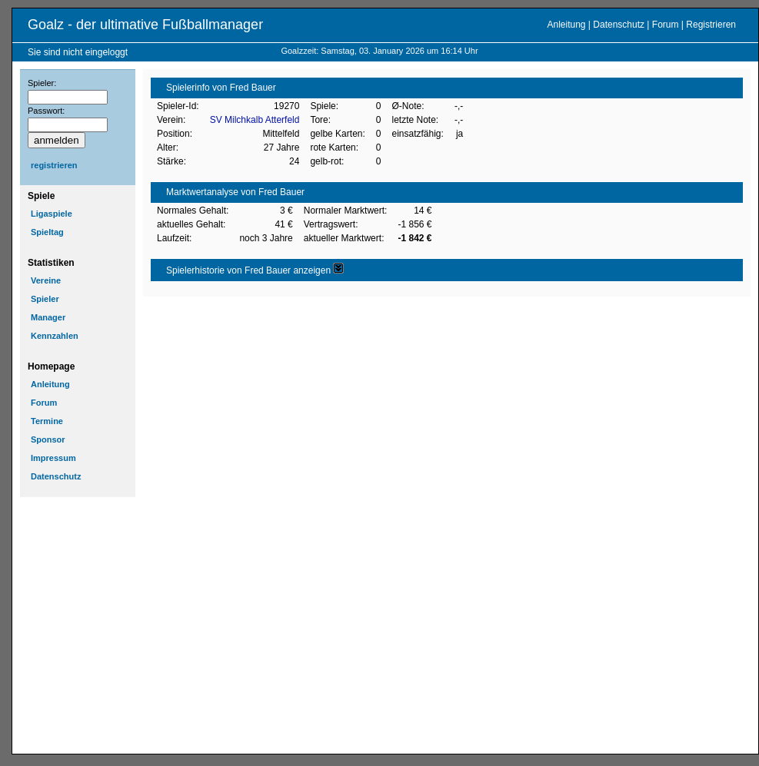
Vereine (46, 280)
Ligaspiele (51, 213)
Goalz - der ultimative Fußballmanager (145, 24)
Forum (665, 24)
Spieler (45, 298)
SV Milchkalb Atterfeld (255, 119)
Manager (48, 317)
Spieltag (47, 232)
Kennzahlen (54, 335)
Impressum (53, 458)
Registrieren (711, 24)
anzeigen (318, 270)
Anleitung (566, 24)
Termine (47, 421)
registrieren (54, 165)
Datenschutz (618, 24)
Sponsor (48, 439)
